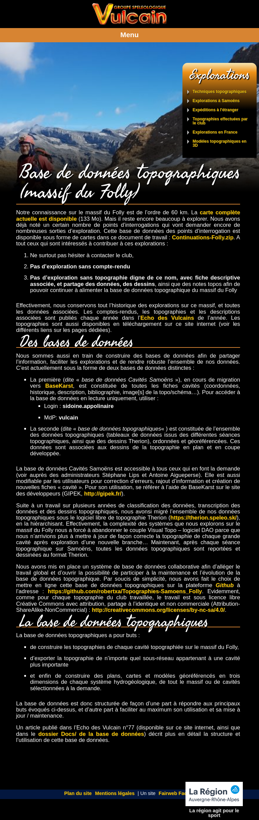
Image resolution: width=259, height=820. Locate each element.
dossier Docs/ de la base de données (91, 734)
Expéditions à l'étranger (215, 110)
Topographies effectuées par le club (220, 121)
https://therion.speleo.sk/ (203, 517)
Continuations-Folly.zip (203, 237)
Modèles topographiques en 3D (219, 143)
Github (224, 585)
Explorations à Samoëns (216, 101)
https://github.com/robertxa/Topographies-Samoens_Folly (125, 591)
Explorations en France (215, 132)
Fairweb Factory (177, 793)
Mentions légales (115, 793)
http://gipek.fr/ (102, 493)
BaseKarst (59, 386)
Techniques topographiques (220, 92)
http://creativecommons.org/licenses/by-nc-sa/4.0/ (158, 610)
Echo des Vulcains (167, 318)
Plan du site (78, 793)
